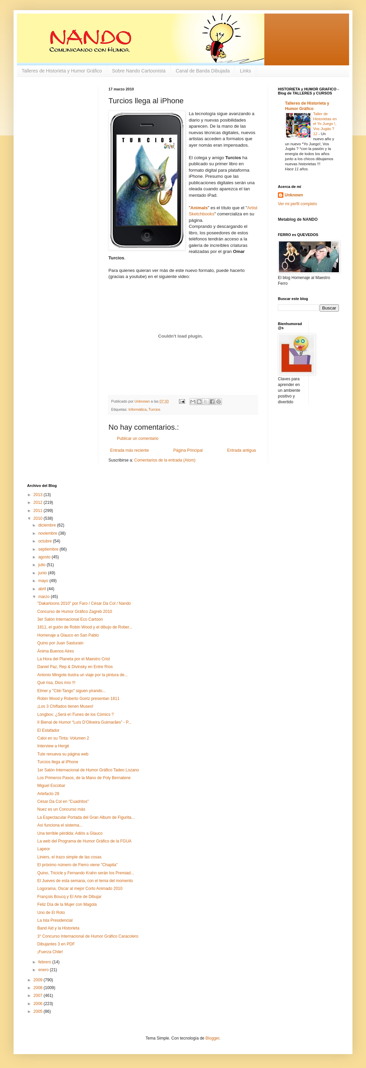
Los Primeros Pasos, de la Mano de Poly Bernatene (83, 777)
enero (44, 969)
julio (42, 564)
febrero (45, 962)
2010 (39, 518)
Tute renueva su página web (62, 754)
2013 (39, 494)
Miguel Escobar (51, 785)
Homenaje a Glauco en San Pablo (68, 635)
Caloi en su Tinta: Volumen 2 (63, 738)
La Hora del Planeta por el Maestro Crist (73, 659)
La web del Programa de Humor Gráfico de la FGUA (84, 841)
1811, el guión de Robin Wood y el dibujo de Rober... (85, 627)
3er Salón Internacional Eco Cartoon (70, 619)
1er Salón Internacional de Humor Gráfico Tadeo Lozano (88, 770)
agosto (45, 557)
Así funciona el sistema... (59, 825)
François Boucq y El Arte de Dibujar (69, 896)
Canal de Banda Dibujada (203, 70)
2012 (39, 502)
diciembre (47, 525)
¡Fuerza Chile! (50, 951)
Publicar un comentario (138, 438)
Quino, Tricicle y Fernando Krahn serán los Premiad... (85, 873)
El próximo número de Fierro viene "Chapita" (77, 864)
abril (42, 588)
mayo (43, 580)
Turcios (154, 409)
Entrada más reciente (129, 450)
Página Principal (188, 450)
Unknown (294, 195)
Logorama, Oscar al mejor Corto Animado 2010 (79, 888)
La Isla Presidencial (55, 920)
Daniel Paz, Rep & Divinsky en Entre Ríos (75, 666)
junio (43, 573)
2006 (39, 1003)
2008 (39, 987)
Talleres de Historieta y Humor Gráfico (62, 70)
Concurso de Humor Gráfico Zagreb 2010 (74, 611)
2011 (39, 510)
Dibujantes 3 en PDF (56, 944)
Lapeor (43, 849)
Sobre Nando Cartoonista (139, 70)
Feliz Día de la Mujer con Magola (67, 904)
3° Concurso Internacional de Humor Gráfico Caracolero (87, 936)
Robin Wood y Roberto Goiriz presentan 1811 (78, 698)
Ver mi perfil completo (297, 203)
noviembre (48, 533)
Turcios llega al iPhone (57, 762)
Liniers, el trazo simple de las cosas (69, 857)
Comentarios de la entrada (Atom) (165, 460)
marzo (44, 596)
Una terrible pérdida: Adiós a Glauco (70, 833)
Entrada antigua (241, 450)
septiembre (49, 549)
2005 (39, 1011)
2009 (39, 980)
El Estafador (48, 730)
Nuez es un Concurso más (61, 809)
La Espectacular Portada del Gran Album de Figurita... (86, 817)
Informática (137, 409)
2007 (39, 995)
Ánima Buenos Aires (55, 651)
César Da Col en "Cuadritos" (63, 801)
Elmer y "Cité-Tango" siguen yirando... (71, 690)
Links (245, 70)
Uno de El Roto (51, 912)
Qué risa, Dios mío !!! (56, 682)
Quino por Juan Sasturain (60, 643)
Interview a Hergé (53, 746)
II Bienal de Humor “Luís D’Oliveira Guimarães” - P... (84, 722)
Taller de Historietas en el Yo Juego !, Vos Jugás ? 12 (325, 124)
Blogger (212, 1038)
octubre (45, 541)
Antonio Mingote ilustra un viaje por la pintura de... (82, 674)
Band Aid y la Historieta (58, 928)
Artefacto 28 (48, 793)
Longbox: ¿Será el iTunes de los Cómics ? (75, 714)
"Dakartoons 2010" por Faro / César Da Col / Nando (84, 603)
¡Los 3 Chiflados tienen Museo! (65, 706)
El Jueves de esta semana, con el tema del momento (85, 880)
